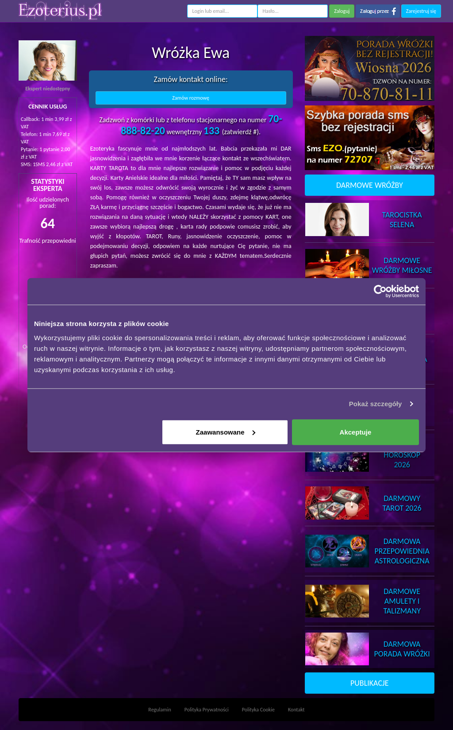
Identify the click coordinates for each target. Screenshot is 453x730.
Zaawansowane (225, 431)
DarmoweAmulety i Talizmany (402, 601)
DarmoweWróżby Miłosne (402, 265)
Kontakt (296, 710)
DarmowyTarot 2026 (402, 503)
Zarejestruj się (421, 11)
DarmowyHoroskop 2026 (402, 455)
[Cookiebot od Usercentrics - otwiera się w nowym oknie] (380, 291)
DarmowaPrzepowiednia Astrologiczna (402, 551)
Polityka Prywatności (206, 710)
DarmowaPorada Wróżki (402, 649)
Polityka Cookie (258, 710)
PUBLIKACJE (369, 683)
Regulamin (159, 710)
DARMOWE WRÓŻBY (369, 185)
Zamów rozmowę (190, 98)
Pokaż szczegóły (375, 404)
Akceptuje (356, 431)
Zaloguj (341, 11)
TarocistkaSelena (402, 219)
